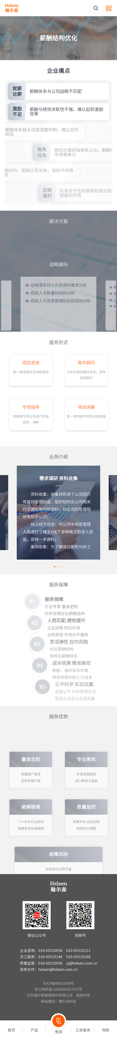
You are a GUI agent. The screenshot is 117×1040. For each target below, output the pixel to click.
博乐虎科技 (67, 1001)
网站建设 (48, 1001)
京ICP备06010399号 (58, 983)
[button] (54, 566)
